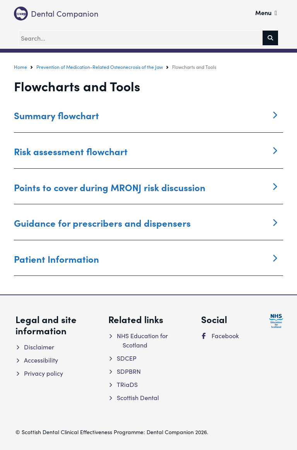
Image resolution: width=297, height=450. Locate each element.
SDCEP (126, 358)
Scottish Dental (137, 398)
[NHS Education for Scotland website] (276, 321)
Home (20, 67)
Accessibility (40, 360)
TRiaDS (127, 384)
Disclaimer (38, 347)
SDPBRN (128, 371)
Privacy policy (43, 373)
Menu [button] (266, 12)
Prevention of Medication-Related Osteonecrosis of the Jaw (99, 67)
